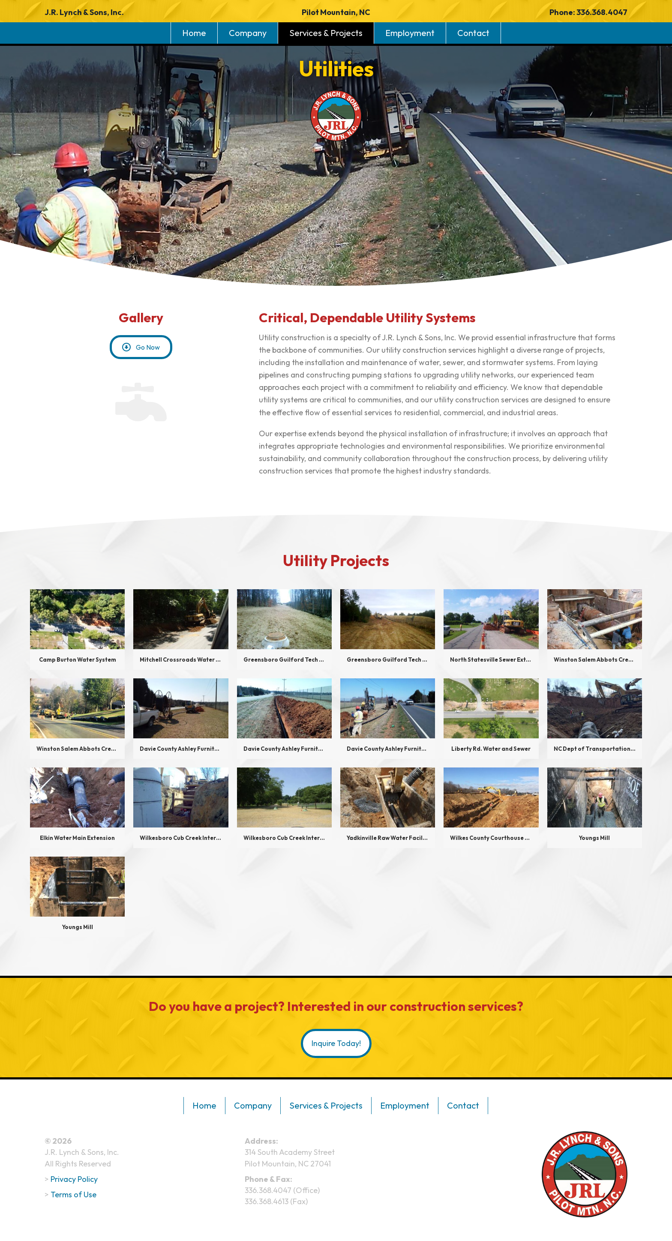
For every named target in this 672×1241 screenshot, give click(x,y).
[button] (141, 347)
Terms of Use (73, 1192)
